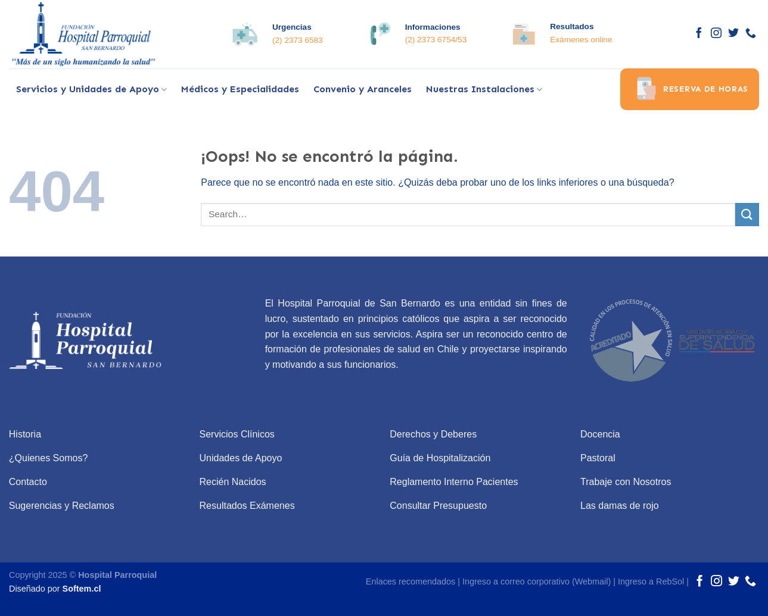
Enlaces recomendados (410, 581)
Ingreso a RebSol (651, 581)
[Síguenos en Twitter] (733, 34)
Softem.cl (82, 588)
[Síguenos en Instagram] (716, 34)
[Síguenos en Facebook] (699, 34)
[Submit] (747, 214)
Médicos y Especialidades (240, 89)
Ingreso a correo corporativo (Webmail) (536, 581)
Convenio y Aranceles (362, 89)
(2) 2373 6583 (297, 40)
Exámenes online (581, 39)
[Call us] (750, 34)
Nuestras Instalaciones (484, 89)
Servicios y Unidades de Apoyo (91, 89)
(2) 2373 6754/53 (436, 39)
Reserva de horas (689, 89)
